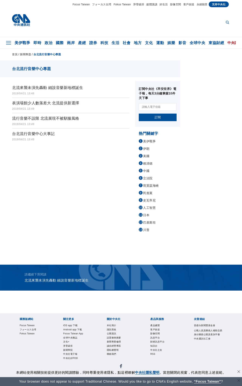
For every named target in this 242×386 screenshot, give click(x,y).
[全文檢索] (228, 23)
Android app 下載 (76, 331)
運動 (160, 43)
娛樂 (171, 43)
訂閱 (158, 117)
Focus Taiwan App (76, 336)
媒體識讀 (151, 4)
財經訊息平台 (160, 345)
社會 (126, 43)
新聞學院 (69, 355)
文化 (149, 43)
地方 (138, 43)
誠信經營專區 (117, 350)
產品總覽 (157, 326)
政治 (48, 43)
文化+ (67, 345)
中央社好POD (73, 365)
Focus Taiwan (81, 4)
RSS (153, 360)
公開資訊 (113, 336)
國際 (60, 43)
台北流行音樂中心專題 (47, 54)
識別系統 (113, 331)
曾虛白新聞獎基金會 (207, 328)
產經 (82, 43)
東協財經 (216, 43)
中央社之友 (158, 355)
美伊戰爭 (22, 43)
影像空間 (175, 4)
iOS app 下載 (73, 326)
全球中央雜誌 (73, 340)
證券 (93, 43)
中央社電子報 (73, 360)
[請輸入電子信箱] (158, 107)
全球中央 (197, 43)
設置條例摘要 (117, 340)
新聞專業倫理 (117, 345)
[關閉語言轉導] (238, 381)
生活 (115, 43)
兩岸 (71, 43)
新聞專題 (25, 54)
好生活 (164, 4)
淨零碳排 (138, 4)
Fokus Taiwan (122, 4)
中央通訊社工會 (205, 350)
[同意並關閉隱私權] (238, 372)
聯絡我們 (113, 360)
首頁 (15, 54)
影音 (182, 43)
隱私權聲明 (115, 355)
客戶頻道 (188, 4)
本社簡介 (113, 326)
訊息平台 (157, 340)
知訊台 (155, 350)
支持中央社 (219, 4)
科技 (104, 43)
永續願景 (202, 4)
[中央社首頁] (21, 21)
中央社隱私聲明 (147, 372)
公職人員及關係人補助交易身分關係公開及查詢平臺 (207, 341)
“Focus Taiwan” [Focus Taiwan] (207, 381)
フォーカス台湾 (101, 4)
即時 (37, 43)
